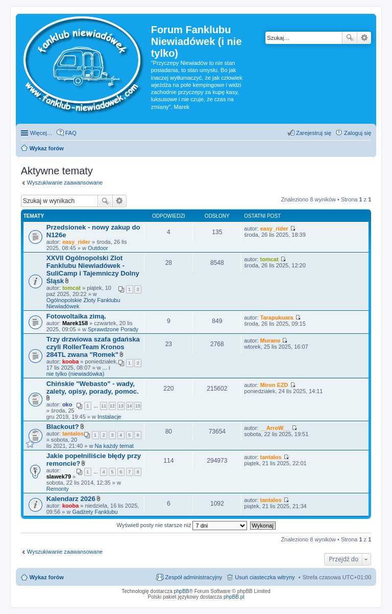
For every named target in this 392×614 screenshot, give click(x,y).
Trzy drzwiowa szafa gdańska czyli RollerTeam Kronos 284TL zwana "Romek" (93, 346)
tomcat (71, 288)
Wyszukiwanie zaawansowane (364, 38)
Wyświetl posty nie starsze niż (181, 525)
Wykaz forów (47, 577)
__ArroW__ (275, 428)
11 (103, 405)
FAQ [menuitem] (71, 133)
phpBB (181, 591)
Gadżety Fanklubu (94, 512)
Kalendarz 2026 (70, 499)
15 (137, 405)
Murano (270, 340)
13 (121, 405)
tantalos (73, 433)
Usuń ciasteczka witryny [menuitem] (265, 577)
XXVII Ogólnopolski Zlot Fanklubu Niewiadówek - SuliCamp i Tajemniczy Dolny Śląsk (92, 269)
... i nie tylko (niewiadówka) (78, 371)
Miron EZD (274, 385)
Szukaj (349, 38)
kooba (70, 361)
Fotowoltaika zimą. (76, 316)
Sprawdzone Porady (113, 329)
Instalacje (109, 417)
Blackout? (62, 426)
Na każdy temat (113, 446)
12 (112, 405)
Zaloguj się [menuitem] (357, 133)
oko (67, 404)
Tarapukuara (276, 317)
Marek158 (75, 323)
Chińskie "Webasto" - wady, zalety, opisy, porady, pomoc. (92, 387)
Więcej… (41, 133)
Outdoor (98, 248)
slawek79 (58, 476)
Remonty (57, 489)
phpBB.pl (234, 597)
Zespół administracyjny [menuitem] (193, 577)
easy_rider (76, 242)
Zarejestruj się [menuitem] (313, 133)
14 (129, 405)
